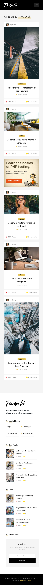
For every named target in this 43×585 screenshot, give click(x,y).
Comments (12, 433)
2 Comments (32, 102)
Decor (21, 136)
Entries (27, 427)
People (21, 219)
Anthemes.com (25, 581)
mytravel (13, 25)
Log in (9, 427)
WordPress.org (28, 433)
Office (21, 274)
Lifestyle (21, 84)
